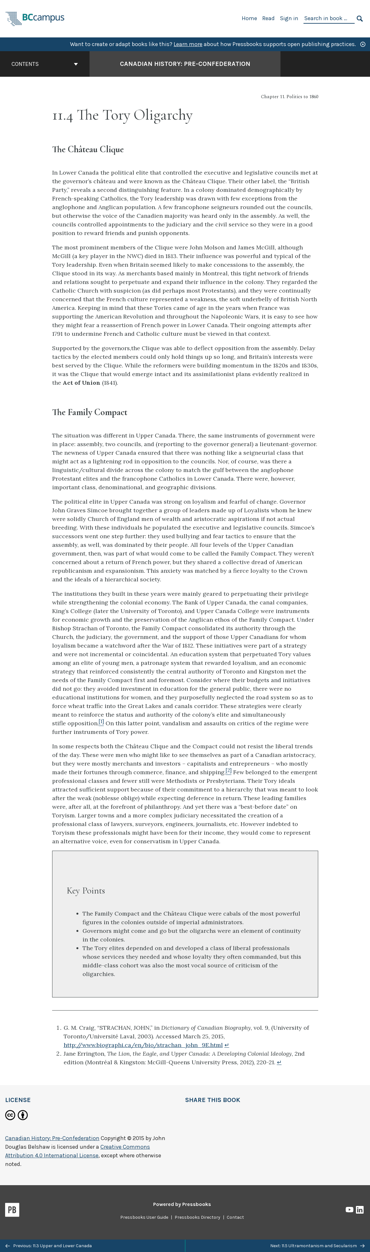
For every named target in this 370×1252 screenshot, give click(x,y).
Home (249, 18)
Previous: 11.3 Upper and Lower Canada (48, 1245)
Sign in (289, 18)
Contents (45, 63)
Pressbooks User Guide (144, 1217)
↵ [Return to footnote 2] (279, 1062)
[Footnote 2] (229, 772)
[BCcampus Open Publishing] (35, 18)
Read (268, 18)
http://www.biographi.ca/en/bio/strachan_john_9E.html (143, 1045)
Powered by (182, 1204)
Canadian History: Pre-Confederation (52, 1138)
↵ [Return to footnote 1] (226, 1045)
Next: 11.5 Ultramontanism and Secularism (317, 1245)
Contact (235, 1217)
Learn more (188, 44)
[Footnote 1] (101, 723)
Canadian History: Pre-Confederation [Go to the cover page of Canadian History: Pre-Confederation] (185, 63)
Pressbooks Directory (197, 1217)
